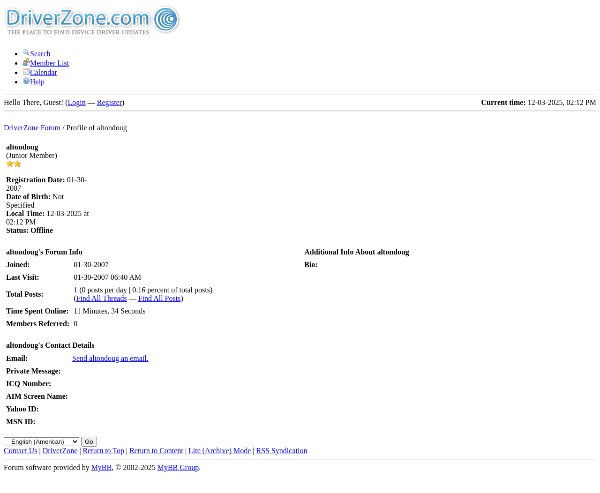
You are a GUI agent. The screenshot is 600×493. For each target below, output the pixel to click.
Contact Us (21, 451)
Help (33, 82)
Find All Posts (159, 298)
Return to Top (103, 451)
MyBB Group (178, 467)
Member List (45, 63)
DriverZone (60, 451)
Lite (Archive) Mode (219, 451)
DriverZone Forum (32, 128)
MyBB (101, 467)
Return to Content (156, 451)
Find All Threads (101, 298)
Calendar (39, 72)
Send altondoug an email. (110, 358)
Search (36, 54)
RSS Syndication (282, 451)
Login (77, 102)
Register (109, 102)
